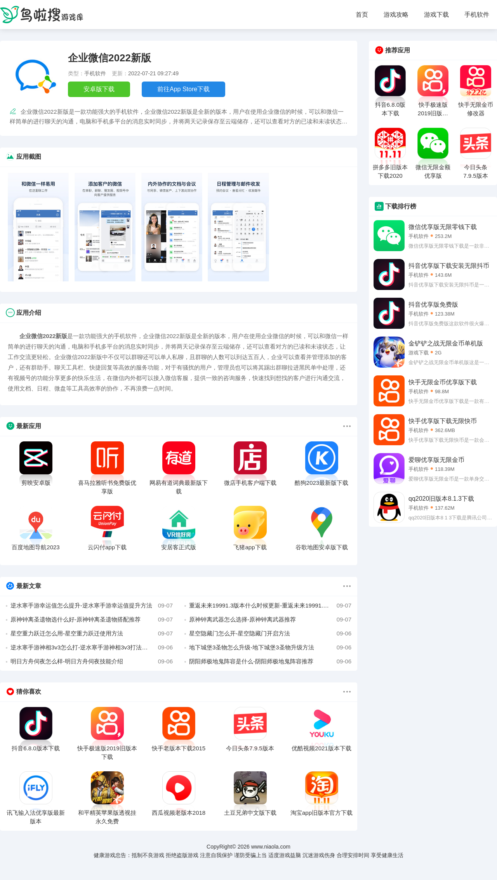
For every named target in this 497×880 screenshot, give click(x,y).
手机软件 (476, 14)
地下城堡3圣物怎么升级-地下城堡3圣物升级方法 (270, 647)
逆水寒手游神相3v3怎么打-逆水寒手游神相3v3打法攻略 (91, 647)
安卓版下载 (99, 89)
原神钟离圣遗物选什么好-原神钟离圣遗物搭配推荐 (91, 620)
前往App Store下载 (183, 89)
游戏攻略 (396, 14)
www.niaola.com (270, 847)
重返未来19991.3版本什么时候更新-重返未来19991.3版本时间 (270, 606)
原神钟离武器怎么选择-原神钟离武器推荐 (270, 620)
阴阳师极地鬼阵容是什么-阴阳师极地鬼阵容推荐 (270, 661)
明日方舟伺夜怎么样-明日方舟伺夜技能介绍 (91, 661)
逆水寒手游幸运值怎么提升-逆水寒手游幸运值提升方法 (91, 606)
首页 (362, 14)
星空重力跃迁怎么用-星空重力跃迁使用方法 (91, 633)
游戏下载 (436, 14)
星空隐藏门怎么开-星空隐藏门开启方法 (270, 633)
